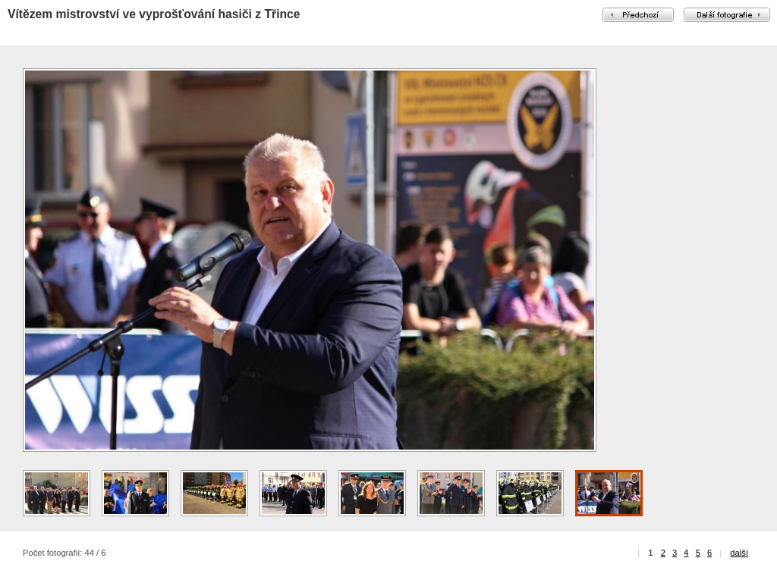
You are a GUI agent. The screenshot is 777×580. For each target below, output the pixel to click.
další (739, 552)
